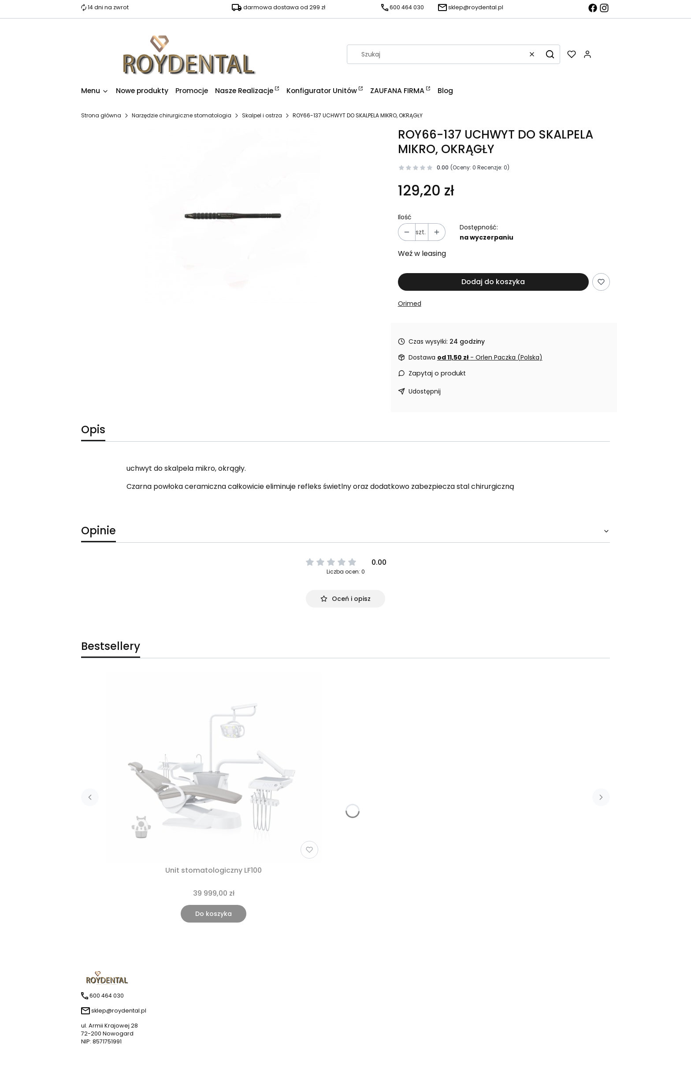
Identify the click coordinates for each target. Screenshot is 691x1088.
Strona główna (101, 115)
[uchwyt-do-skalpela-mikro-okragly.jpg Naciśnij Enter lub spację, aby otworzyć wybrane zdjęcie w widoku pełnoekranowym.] (232, 216)
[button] (550, 54)
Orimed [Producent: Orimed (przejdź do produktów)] (409, 303)
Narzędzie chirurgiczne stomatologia (181, 115)
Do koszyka (213, 913)
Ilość (405, 217)
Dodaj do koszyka (493, 282)
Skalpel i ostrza (262, 115)
